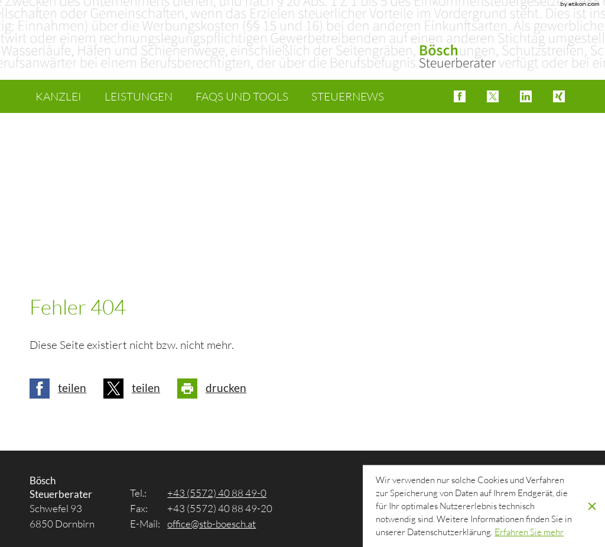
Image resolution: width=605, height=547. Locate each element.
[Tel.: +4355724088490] (216, 493)
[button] (459, 96)
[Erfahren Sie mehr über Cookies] (529, 532)
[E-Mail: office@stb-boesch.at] (211, 523)
